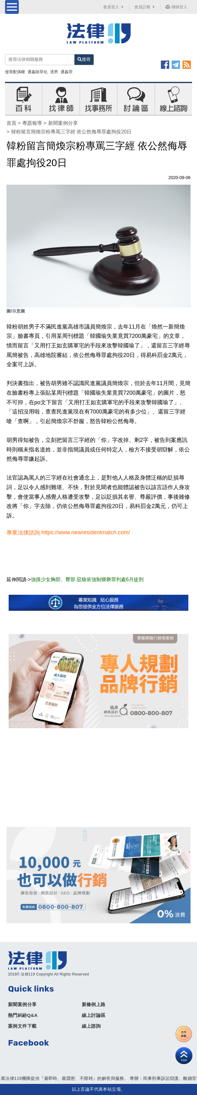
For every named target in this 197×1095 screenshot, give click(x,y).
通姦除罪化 (37, 71)
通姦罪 (67, 71)
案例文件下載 (22, 1026)
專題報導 (32, 123)
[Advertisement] (98, 777)
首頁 (11, 123)
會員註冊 (145, 7)
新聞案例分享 (63, 123)
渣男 (54, 71)
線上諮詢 (91, 1026)
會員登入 (114, 7)
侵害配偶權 (15, 71)
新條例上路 (94, 1004)
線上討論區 (94, 1015)
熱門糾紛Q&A (23, 1015)
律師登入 (176, 7)
